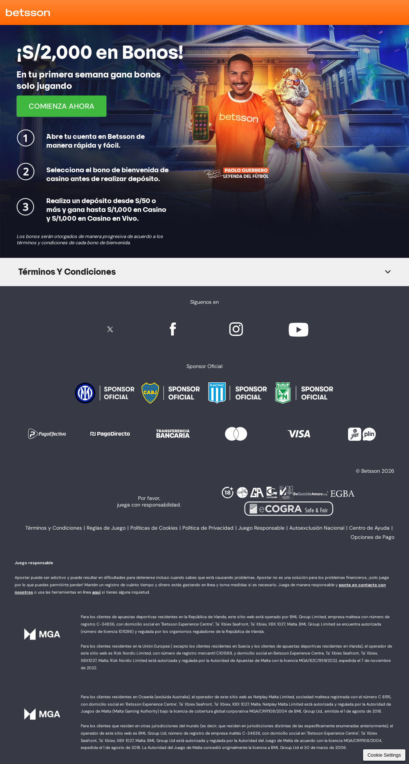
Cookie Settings (384, 755)
